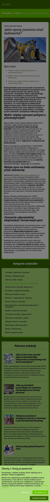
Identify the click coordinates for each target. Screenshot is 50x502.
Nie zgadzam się (40, 492)
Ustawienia (25, 492)
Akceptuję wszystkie (39, 498)
